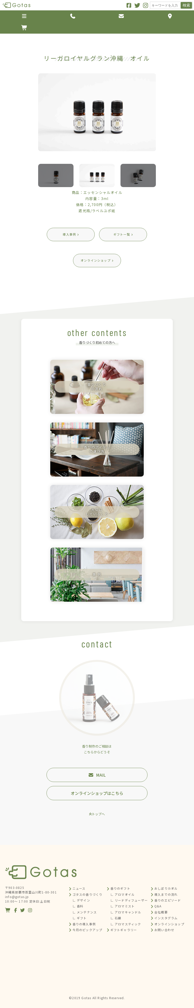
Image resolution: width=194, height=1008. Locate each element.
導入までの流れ (166, 894)
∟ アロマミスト (122, 906)
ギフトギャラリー (123, 930)
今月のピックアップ (87, 930)
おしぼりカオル (166, 888)
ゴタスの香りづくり (87, 894)
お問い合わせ (164, 930)
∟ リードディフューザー (129, 900)
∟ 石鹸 (116, 918)
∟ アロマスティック (125, 924)
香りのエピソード (167, 900)
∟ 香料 (78, 906)
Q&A (158, 906)
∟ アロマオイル (122, 894)
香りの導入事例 (84, 924)
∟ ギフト (79, 918)
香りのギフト (120, 888)
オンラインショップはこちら (97, 793)
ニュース (79, 888)
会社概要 (161, 912)
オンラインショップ (169, 924)
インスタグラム (166, 918)
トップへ (98, 814)
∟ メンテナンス (84, 912)
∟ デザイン (81, 900)
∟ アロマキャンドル (125, 912)
